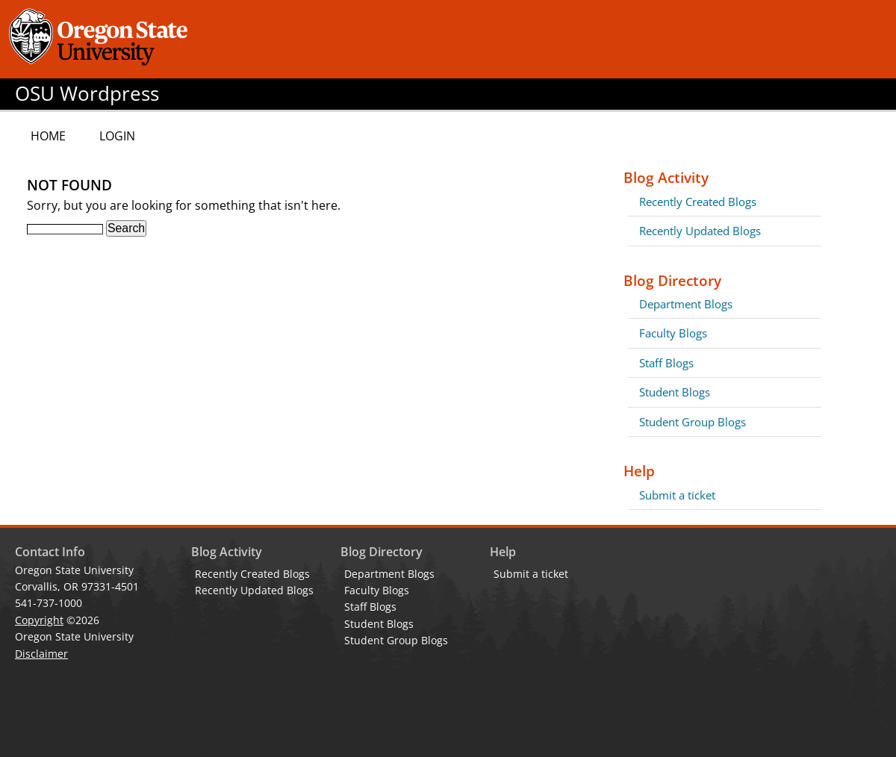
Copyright (39, 620)
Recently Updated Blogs (700, 230)
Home (48, 136)
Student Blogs (674, 391)
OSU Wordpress (87, 94)
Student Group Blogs (692, 421)
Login (117, 136)
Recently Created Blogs (697, 201)
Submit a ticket (677, 494)
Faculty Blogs (673, 332)
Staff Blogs (666, 362)
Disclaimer (41, 654)
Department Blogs (685, 303)
